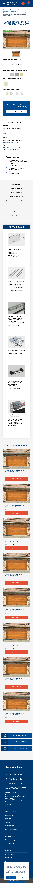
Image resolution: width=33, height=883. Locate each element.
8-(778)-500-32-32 (13, 779)
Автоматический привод (13, 122)
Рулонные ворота (10, 836)
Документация (9, 815)
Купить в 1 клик (16, 111)
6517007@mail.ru (10, 792)
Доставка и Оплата (11, 811)
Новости (8, 818)
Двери (7, 861)
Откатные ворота (10, 843)
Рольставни (8, 850)
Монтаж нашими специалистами (16, 118)
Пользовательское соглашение (15, 796)
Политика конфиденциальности (15, 795)
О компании (8, 804)
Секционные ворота (11, 833)
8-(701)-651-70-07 (13, 4)
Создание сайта (14, 880)
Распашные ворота (11, 840)
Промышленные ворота (12, 847)
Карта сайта (9, 798)
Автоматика (9, 854)
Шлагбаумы (8, 857)
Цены (7, 808)
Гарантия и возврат (11, 829)
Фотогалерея (9, 825)
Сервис (7, 822)
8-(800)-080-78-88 (14, 783)
